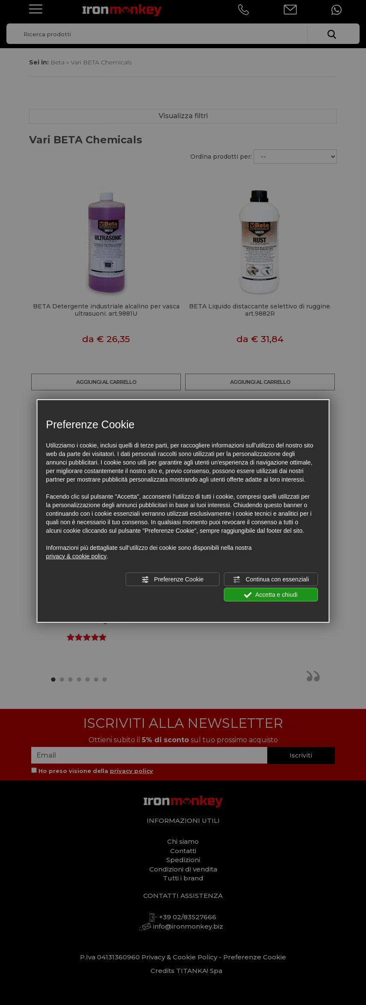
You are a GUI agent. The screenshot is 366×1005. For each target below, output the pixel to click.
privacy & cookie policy (76, 556)
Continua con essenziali (271, 580)
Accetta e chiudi (271, 595)
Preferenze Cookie (172, 580)
